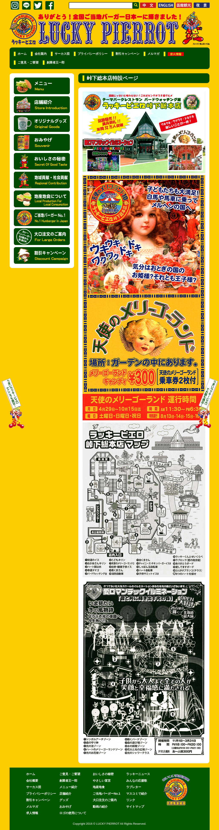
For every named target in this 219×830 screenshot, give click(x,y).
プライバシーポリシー (92, 53)
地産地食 (99, 787)
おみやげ (65, 806)
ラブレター (133, 787)
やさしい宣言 (102, 780)
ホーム (22, 53)
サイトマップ (135, 806)
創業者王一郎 (55, 62)
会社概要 (32, 780)
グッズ (63, 800)
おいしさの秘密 (103, 774)
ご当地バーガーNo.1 (106, 793)
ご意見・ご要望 (28, 62)
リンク (130, 800)
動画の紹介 (100, 806)
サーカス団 (62, 53)
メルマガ (153, 53)
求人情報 (32, 813)
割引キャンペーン (127, 53)
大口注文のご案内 (105, 800)
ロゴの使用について (72, 813)
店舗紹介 (65, 793)
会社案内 (41, 53)
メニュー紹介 (68, 787)
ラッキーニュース (138, 774)
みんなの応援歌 (136, 780)
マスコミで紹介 (136, 793)
